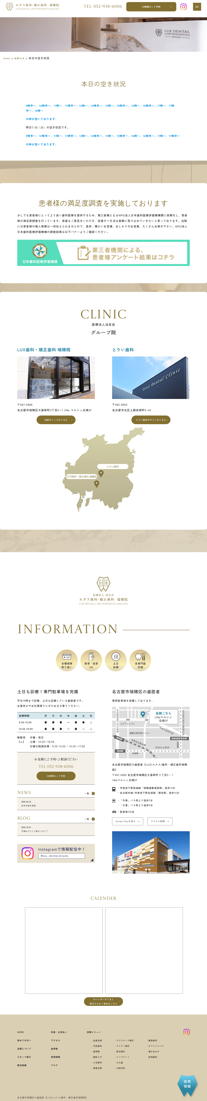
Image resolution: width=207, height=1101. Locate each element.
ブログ (52, 1072)
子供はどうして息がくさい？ (56, 837)
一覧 (85, 799)
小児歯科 (93, 1069)
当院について (26, 1055)
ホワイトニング (161, 1052)
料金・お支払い (58, 1039)
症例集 (52, 1055)
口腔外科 (119, 1074)
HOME (21, 1039)
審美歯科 (156, 1047)
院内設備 (23, 1072)
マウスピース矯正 (125, 1047)
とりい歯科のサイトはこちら (151, 421)
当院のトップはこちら (56, 421)
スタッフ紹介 (26, 1063)
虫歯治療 (93, 1047)
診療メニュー (90, 1039)
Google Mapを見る (129, 825)
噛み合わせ (158, 1058)
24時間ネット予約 (150, 9)
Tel (100, 8)
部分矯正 (119, 1058)
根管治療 (93, 1074)
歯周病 (92, 1058)
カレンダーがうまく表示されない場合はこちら (103, 1007)
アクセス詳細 (169, 825)
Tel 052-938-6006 (56, 769)
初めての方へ (26, 1047)
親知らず (93, 1063)
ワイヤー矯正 (122, 1052)
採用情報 (54, 1063)
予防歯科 (93, 1052)
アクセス (54, 1047)
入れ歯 (118, 1069)
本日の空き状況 (56, 810)
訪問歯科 (156, 1063)
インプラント (122, 1063)
